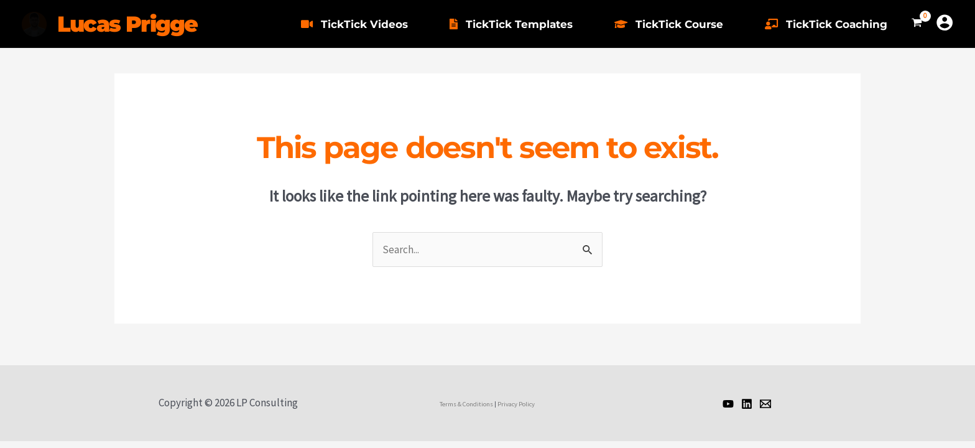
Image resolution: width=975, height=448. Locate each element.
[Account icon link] (944, 22)
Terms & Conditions (466, 404)
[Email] (765, 403)
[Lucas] (728, 403)
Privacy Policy (516, 404)
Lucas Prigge (127, 24)
